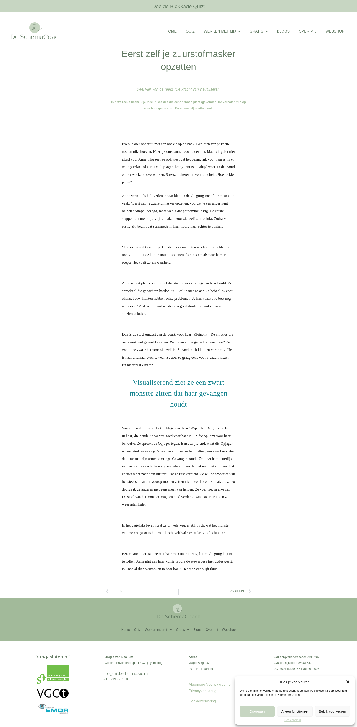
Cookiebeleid (292, 720)
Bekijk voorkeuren (332, 711)
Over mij (307, 31)
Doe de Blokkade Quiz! (178, 6)
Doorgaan (257, 711)
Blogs (283, 31)
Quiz (190, 31)
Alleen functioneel (294, 711)
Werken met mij (222, 31)
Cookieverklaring (202, 701)
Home (171, 31)
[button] (348, 682)
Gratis (259, 31)
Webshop (335, 31)
